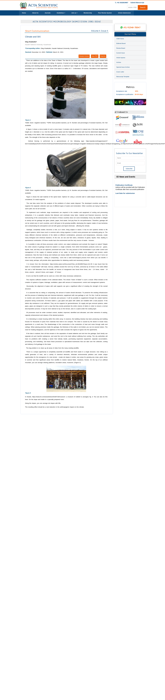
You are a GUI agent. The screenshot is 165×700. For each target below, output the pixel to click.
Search (142, 7)
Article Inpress (120, 57)
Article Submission (124, 13)
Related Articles (84, 56)
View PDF (95, 56)
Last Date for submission (125, 193)
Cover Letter (120, 72)
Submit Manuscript (137, 2)
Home (24, 13)
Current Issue (120, 53)
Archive (118, 62)
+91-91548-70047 (131, 27)
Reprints (103, 56)
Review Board (120, 48)
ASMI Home (120, 38)
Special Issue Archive (123, 67)
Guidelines (61, 13)
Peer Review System (105, 13)
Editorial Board (121, 43)
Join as (74, 13)
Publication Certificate (124, 185)
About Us (35, 13)
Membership (88, 13)
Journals (47, 13)
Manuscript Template (122, 76)
